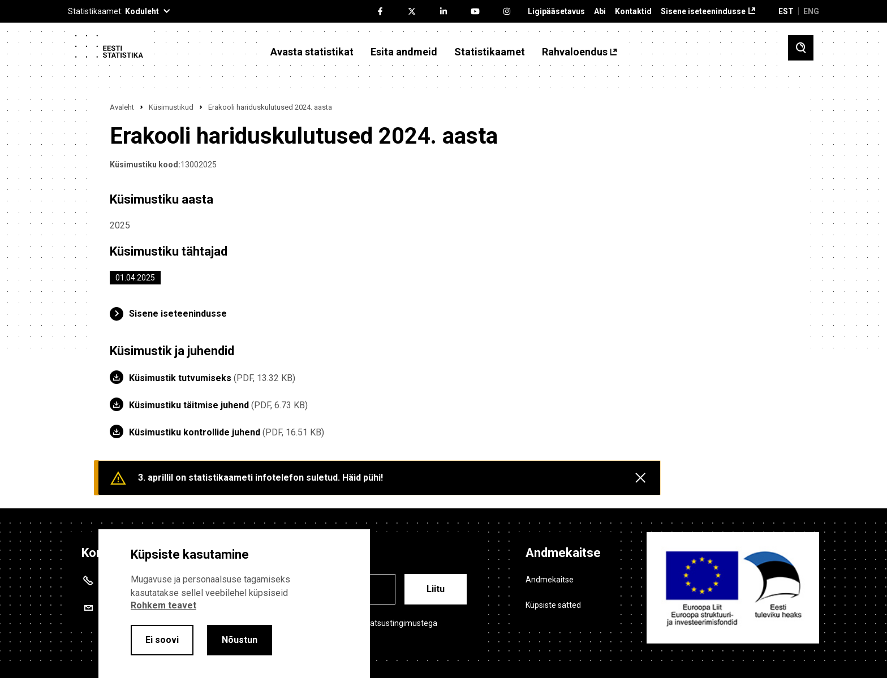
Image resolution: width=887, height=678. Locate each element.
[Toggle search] (800, 47)
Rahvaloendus (575, 52)
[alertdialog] (234, 603)
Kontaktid (633, 11)
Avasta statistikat (312, 52)
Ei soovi (162, 639)
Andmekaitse (550, 579)
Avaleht (122, 107)
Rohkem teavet (163, 605)
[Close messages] (640, 478)
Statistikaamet (489, 52)
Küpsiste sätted (553, 605)
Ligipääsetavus (556, 11)
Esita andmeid (404, 52)
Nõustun (239, 639)
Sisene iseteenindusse (703, 11)
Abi (600, 11)
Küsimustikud (171, 107)
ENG (811, 11)
